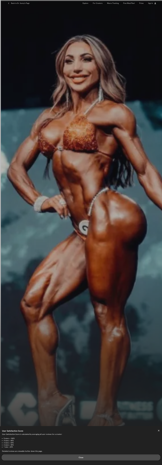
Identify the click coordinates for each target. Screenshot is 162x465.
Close (81, 457)
